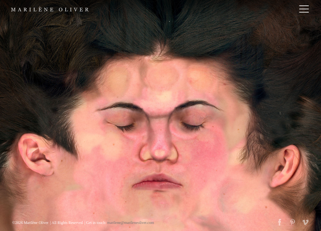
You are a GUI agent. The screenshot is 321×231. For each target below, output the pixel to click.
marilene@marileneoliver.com (130, 222)
